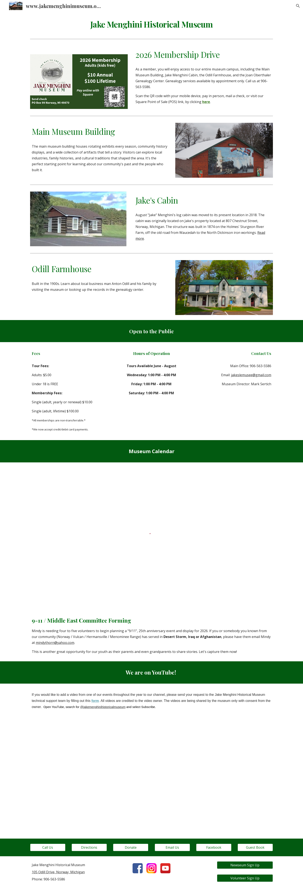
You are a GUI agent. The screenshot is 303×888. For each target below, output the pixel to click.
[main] (151, 24)
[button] (298, 6)
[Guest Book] (255, 847)
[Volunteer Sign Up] (245, 878)
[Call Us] (47, 847)
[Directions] (89, 847)
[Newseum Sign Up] (245, 865)
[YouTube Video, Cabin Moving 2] (151, 773)
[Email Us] (172, 847)
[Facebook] (213, 847)
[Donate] (130, 847)
